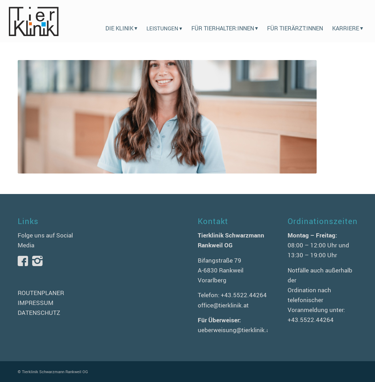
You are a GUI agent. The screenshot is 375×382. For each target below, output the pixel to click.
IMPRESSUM (35, 303)
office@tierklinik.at (223, 305)
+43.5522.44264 (244, 295)
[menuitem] (121, 21)
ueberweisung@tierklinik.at (235, 330)
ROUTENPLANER (41, 293)
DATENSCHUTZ (39, 312)
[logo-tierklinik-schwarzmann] (33, 21)
